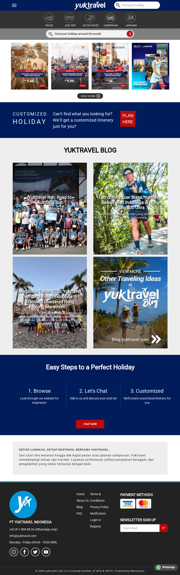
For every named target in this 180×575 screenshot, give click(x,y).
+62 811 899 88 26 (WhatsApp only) (33, 529)
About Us (83, 500)
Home (81, 494)
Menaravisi (138, 571)
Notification (98, 513)
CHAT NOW (90, 424)
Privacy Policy (99, 507)
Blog (80, 507)
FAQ (79, 513)
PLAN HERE (127, 118)
